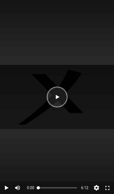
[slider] (57, 187)
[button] (57, 97)
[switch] (17, 187)
